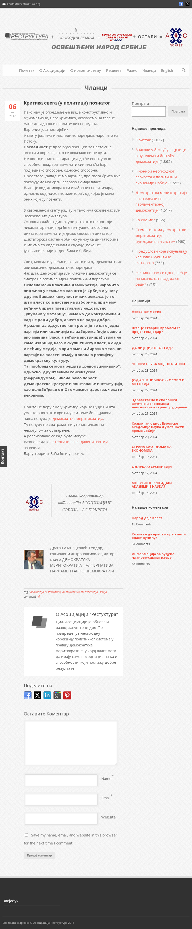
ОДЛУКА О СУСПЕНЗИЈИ (152, 466)
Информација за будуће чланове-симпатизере (153, 556)
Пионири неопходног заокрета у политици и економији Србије (156, 177)
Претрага (140, 103)
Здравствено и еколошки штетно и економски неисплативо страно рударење (159, 403)
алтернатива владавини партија (79, 441)
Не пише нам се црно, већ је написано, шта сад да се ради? (161, 278)
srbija (103, 592)
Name (106, 778)
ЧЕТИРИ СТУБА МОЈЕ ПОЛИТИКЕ (159, 364)
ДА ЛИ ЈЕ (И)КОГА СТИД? (152, 348)
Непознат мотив (146, 311)
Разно (132, 70)
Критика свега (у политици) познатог (67, 103)
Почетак (26, 70)
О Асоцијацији (52, 70)
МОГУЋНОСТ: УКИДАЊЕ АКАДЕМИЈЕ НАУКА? (152, 485)
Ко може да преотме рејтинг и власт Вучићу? (159, 536)
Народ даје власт (147, 518)
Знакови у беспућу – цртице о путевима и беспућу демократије (161, 155)
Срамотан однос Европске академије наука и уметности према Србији (158, 427)
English (167, 70)
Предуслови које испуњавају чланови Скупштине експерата (161, 257)
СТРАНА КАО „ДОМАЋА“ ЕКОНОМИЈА (152, 448)
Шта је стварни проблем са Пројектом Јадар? (156, 330)
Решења (114, 70)
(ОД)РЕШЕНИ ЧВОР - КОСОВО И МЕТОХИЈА (158, 382)
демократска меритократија (77, 418)
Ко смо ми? (145, 219)
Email (105, 797)
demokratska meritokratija (80, 592)
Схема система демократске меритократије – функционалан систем (161, 235)
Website (108, 816)
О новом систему (85, 70)
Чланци (149, 70)
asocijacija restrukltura (45, 592)
